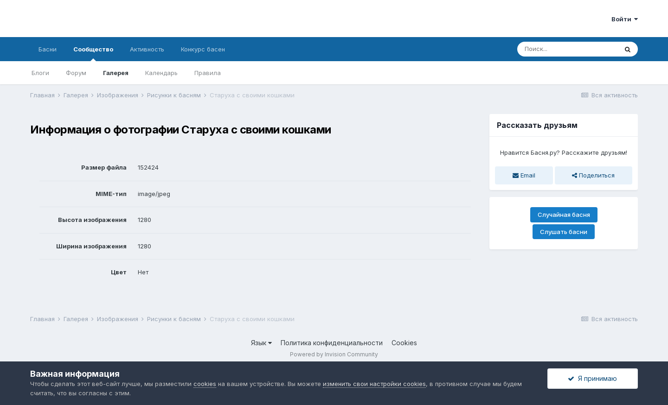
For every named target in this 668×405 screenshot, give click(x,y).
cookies (204, 383)
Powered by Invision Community (334, 354)
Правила (207, 72)
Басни (48, 49)
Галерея (115, 72)
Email (524, 175)
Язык (261, 343)
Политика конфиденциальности (332, 343)
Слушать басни (563, 231)
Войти (624, 19)
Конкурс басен (203, 49)
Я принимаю (592, 378)
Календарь (161, 72)
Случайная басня (564, 214)
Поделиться (593, 175)
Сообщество (93, 53)
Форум (76, 72)
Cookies (404, 343)
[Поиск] (567, 49)
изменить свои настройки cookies (374, 383)
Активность (147, 49)
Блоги (40, 72)
